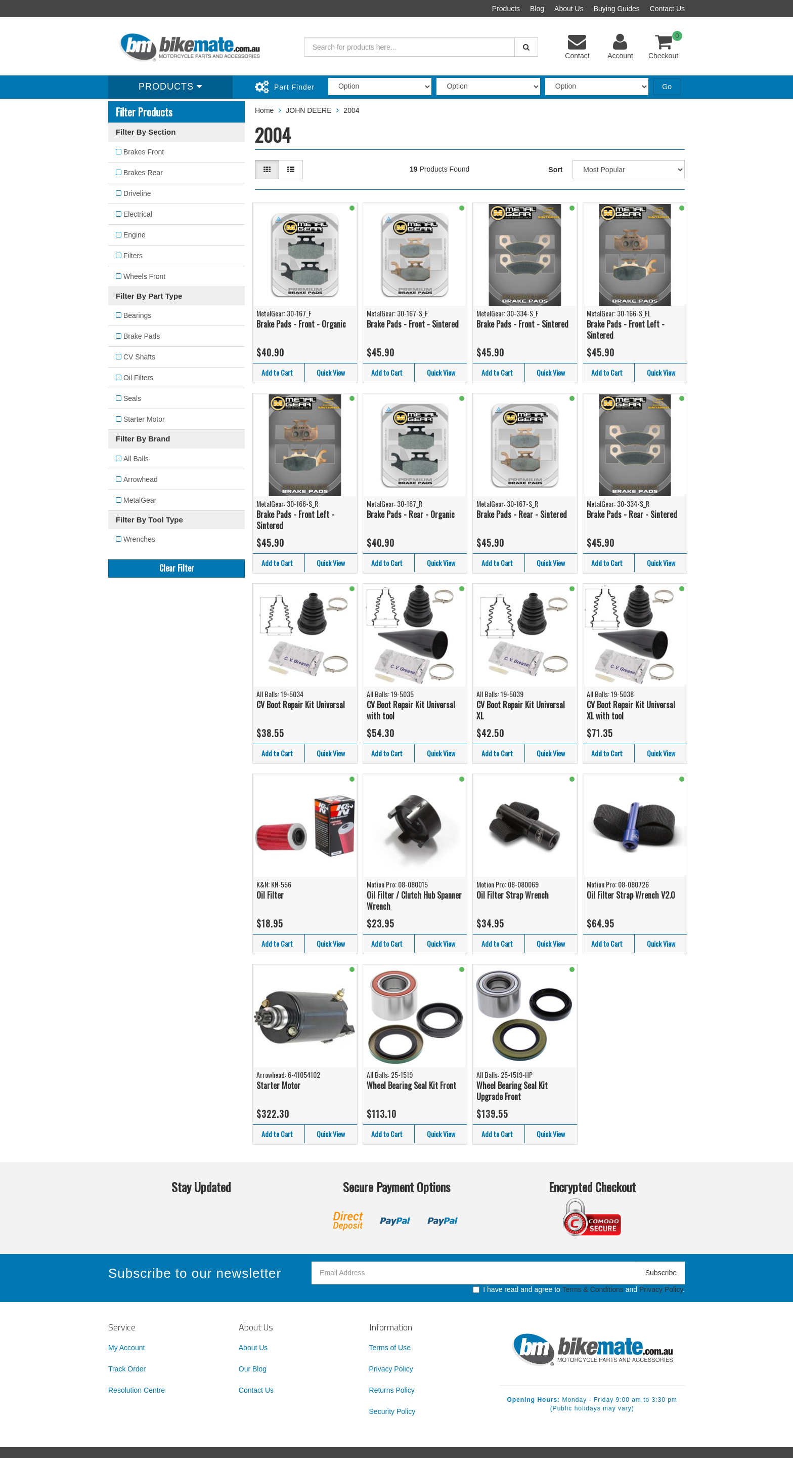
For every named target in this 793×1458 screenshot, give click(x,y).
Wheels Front (144, 276)
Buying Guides (617, 9)
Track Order (127, 1369)
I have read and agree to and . (579, 1289)
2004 (351, 110)
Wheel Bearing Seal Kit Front (411, 1085)
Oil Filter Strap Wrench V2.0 (631, 895)
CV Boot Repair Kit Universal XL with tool (631, 710)
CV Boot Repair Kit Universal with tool (411, 710)
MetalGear (139, 500)
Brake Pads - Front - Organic (301, 324)
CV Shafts (139, 357)
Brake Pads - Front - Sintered (413, 324)
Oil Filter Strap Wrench (512, 895)
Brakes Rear (143, 173)
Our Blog (253, 1369)
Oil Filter (270, 895)
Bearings (137, 315)
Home (264, 110)
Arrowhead (140, 479)
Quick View (331, 372)
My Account (126, 1348)
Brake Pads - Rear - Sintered (521, 514)
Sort (555, 170)
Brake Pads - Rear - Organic (411, 514)
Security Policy (392, 1411)
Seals (132, 398)
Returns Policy (392, 1390)
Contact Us (667, 9)
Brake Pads (141, 336)
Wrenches (139, 539)
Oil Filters (138, 378)
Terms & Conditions (592, 1289)
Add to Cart (277, 372)
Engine (134, 235)
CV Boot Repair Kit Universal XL (520, 710)
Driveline (137, 193)
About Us (569, 9)
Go (667, 87)
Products (506, 9)
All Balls (136, 459)
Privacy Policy (661, 1289)
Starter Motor (144, 419)
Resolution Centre (136, 1390)
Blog (537, 9)
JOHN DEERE (308, 110)
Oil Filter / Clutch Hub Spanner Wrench (414, 900)
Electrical (137, 214)
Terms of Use (390, 1348)
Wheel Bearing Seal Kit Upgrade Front (512, 1091)
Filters (133, 256)
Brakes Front (143, 152)
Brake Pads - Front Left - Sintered (626, 329)
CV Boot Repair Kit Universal (300, 704)
